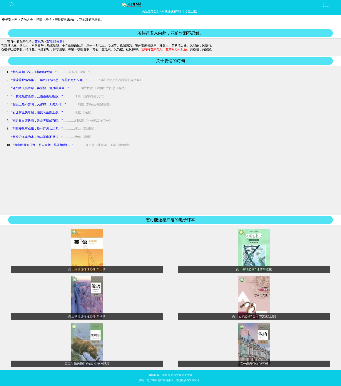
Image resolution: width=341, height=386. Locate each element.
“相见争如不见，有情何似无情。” (34, 72)
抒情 (39, 19)
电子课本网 (9, 19)
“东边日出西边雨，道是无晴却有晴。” (37, 120)
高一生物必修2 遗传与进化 (254, 269)
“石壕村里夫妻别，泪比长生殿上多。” (37, 112)
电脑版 (152, 375)
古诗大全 (176, 375)
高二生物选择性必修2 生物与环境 (87, 363)
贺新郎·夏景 (55, 41)
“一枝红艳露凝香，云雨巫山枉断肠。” (37, 96)
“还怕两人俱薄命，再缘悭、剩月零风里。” (40, 88)
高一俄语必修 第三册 (254, 363)
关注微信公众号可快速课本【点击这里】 (170, 11)
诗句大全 (27, 19)
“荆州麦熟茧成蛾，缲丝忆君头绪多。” (37, 128)
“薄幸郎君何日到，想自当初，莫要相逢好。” (43, 145)
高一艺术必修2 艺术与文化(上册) (254, 316)
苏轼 (38, 41)
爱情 (48, 19)
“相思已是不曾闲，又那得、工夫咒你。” (38, 104)
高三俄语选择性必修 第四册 (87, 316)
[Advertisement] (170, 182)
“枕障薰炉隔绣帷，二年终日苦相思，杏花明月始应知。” (49, 80)
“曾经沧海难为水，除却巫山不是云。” (37, 137)
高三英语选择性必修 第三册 (87, 269)
